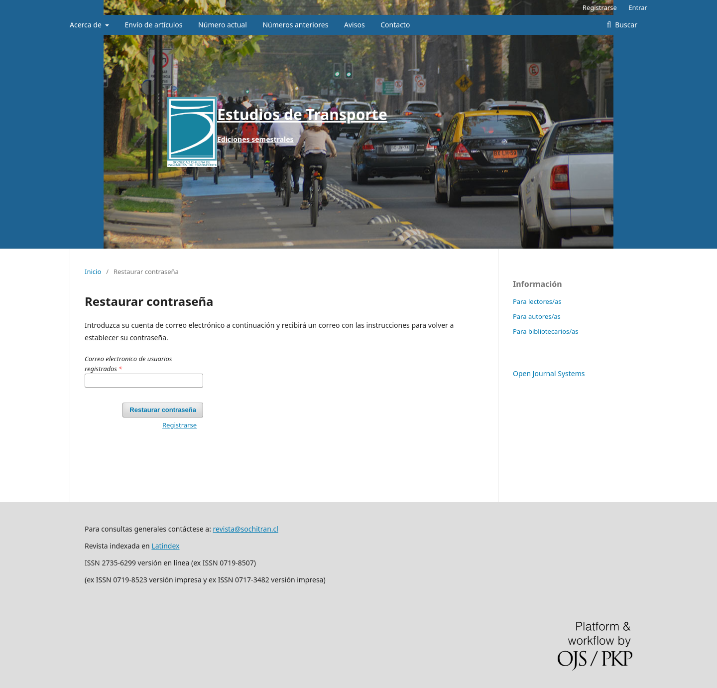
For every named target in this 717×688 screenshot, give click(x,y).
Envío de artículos (154, 24)
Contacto (395, 24)
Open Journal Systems (549, 373)
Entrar (637, 7)
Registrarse (600, 7)
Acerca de (86, 24)
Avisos (354, 24)
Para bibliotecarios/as (546, 331)
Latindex (165, 545)
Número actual (222, 24)
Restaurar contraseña (162, 409)
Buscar (625, 24)
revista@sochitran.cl (245, 529)
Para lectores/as (537, 301)
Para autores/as (537, 316)
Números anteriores (295, 24)
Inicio (93, 271)
